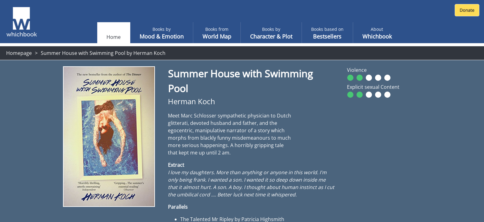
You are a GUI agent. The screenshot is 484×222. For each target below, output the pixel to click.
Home (113, 37)
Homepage (19, 53)
